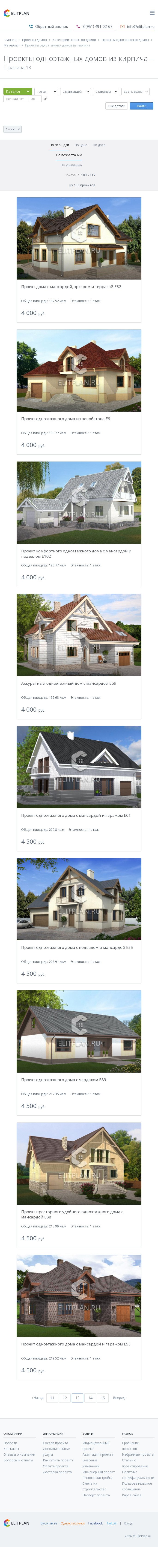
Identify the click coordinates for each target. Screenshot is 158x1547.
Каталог (13, 91)
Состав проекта (55, 1443)
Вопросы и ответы (18, 1460)
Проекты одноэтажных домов (125, 39)
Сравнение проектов (130, 1446)
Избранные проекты (138, 1454)
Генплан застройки (98, 1477)
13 (77, 1397)
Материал (11, 45)
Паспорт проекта (96, 1495)
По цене (81, 145)
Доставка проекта (57, 1472)
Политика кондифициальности (138, 1475)
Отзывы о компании (19, 1454)
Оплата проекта (56, 1466)
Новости (10, 1443)
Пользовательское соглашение (137, 1486)
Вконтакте (48, 1523)
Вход (128, 1523)
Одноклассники (73, 1523)
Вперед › (119, 1397)
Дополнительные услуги (56, 1451)
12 (65, 1397)
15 (103, 1397)
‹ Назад (37, 1397)
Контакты (11, 1448)
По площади (59, 145)
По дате (99, 145)
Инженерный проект (99, 1472)
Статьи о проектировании (135, 1463)
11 (52, 1397)
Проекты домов (34, 39)
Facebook (95, 1523)
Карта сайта (131, 1495)
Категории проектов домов (74, 39)
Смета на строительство (95, 1486)
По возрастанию (69, 155)
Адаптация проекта (98, 1454)
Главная (9, 39)
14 (90, 1397)
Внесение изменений (91, 1463)
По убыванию (71, 165)
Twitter (111, 1523)
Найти (141, 106)
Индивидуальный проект (96, 1446)
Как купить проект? (58, 1460)
